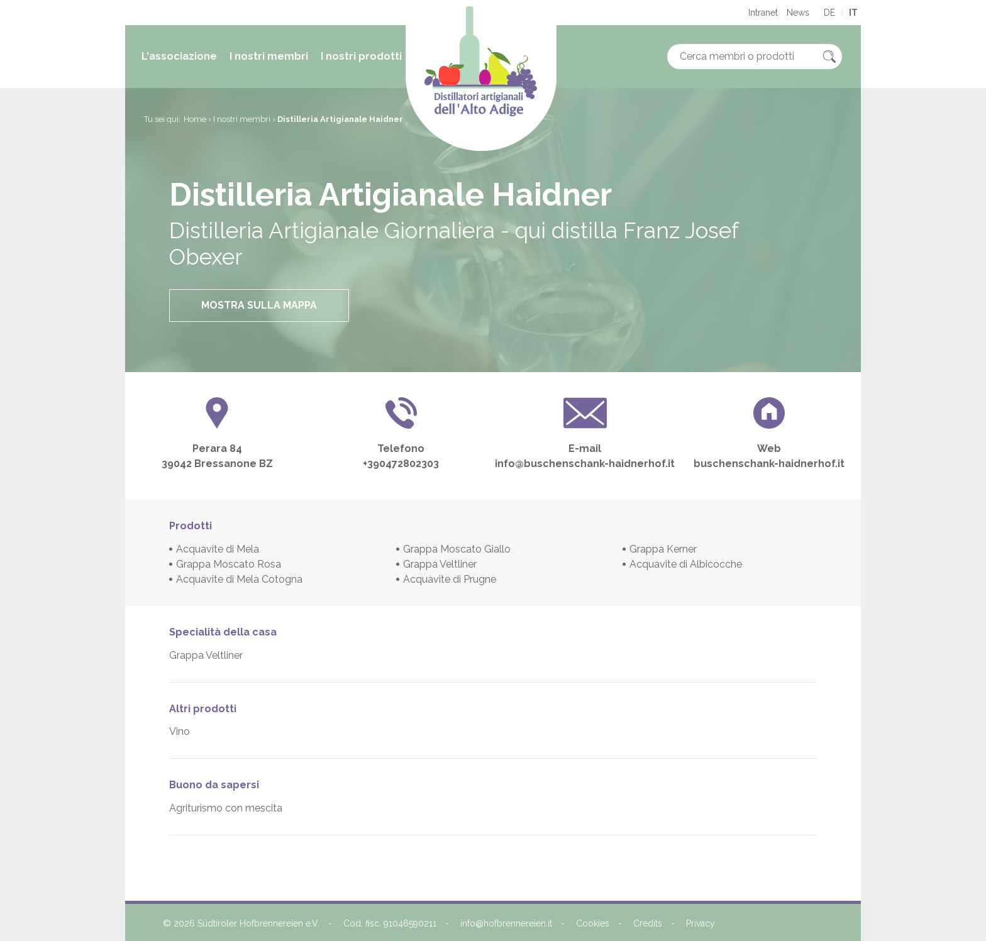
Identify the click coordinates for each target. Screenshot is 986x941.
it (853, 13)
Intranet (763, 13)
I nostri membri (269, 56)
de (829, 13)
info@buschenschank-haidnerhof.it (585, 464)
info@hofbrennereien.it (506, 923)
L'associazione (179, 56)
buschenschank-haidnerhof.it (769, 464)
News (798, 13)
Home (195, 119)
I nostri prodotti (361, 56)
